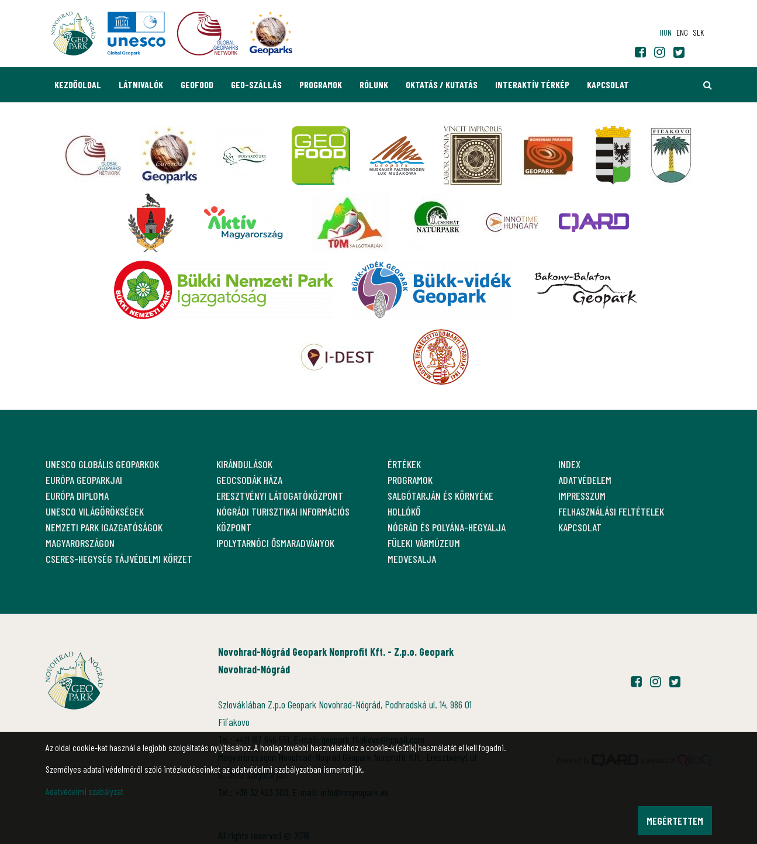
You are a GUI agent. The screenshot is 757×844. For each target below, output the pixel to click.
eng (682, 32)
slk (698, 32)
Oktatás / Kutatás (442, 84)
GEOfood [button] (197, 84)
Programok (320, 84)
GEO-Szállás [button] (256, 84)
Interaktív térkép (532, 84)
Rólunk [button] (374, 84)
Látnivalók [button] (141, 84)
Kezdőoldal (77, 84)
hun (665, 32)
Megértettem (675, 820)
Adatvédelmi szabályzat (84, 791)
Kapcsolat (608, 84)
